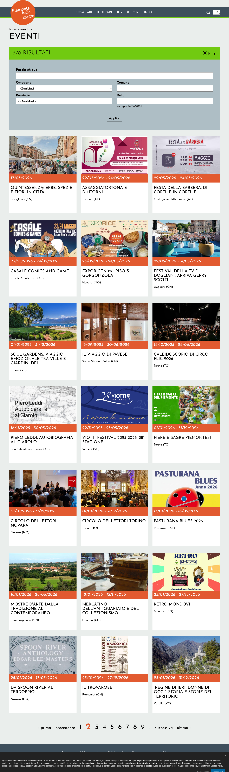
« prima (44, 728)
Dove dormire (129, 12)
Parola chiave (26, 70)
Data (121, 95)
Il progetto (68, 752)
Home (13, 29)
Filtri (212, 53)
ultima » (184, 728)
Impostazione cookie (153, 752)
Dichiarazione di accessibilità (97, 752)
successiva (164, 728)
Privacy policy (128, 752)
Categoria (24, 82)
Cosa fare (81, 12)
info (150, 12)
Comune (123, 82)
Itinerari (103, 12)
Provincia (23, 95)
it (217, 12)
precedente (65, 728)
